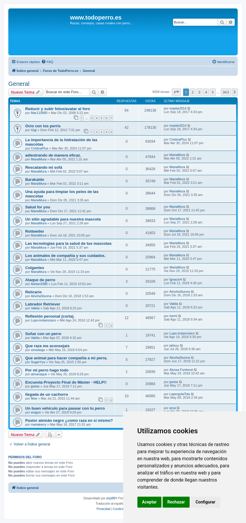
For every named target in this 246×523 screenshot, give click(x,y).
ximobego (38, 350)
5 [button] (213, 92)
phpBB (110, 498)
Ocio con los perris (43, 126)
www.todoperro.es (96, 17)
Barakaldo (34, 179)
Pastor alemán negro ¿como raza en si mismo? (69, 420)
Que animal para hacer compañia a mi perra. (66, 358)
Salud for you (37, 207)
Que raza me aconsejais (47, 346)
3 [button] (199, 92)
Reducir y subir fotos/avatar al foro (57, 109)
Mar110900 (39, 113)
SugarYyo (38, 362)
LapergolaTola (179, 394)
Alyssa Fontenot (181, 369)
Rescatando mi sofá (43, 167)
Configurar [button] (205, 502)
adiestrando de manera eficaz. (53, 155)
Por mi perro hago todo (47, 370)
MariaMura (39, 159)
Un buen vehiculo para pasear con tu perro (65, 408)
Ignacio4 (175, 279)
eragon (36, 412)
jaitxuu (174, 345)
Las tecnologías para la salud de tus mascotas (68, 243)
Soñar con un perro (43, 333)
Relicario (33, 292)
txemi (173, 316)
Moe (34, 398)
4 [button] (206, 92)
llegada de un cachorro (46, 394)
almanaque (39, 374)
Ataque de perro (40, 280)
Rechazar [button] (176, 502)
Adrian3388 (39, 284)
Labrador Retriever (42, 304)
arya (172, 408)
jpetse (35, 386)
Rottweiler (34, 231)
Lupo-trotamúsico (43, 320)
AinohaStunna (41, 296)
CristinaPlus (39, 148)
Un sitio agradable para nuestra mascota (63, 219)
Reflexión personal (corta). (49, 316)
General (18, 84)
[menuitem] (47, 61)
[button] (176, 92)
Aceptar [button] (149, 502)
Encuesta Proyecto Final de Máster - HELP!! (66, 382)
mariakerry (38, 424)
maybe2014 (178, 108)
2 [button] (193, 92)
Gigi (34, 130)
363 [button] (226, 92)
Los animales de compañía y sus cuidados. (65, 255)
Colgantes (34, 267)
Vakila (35, 308)
